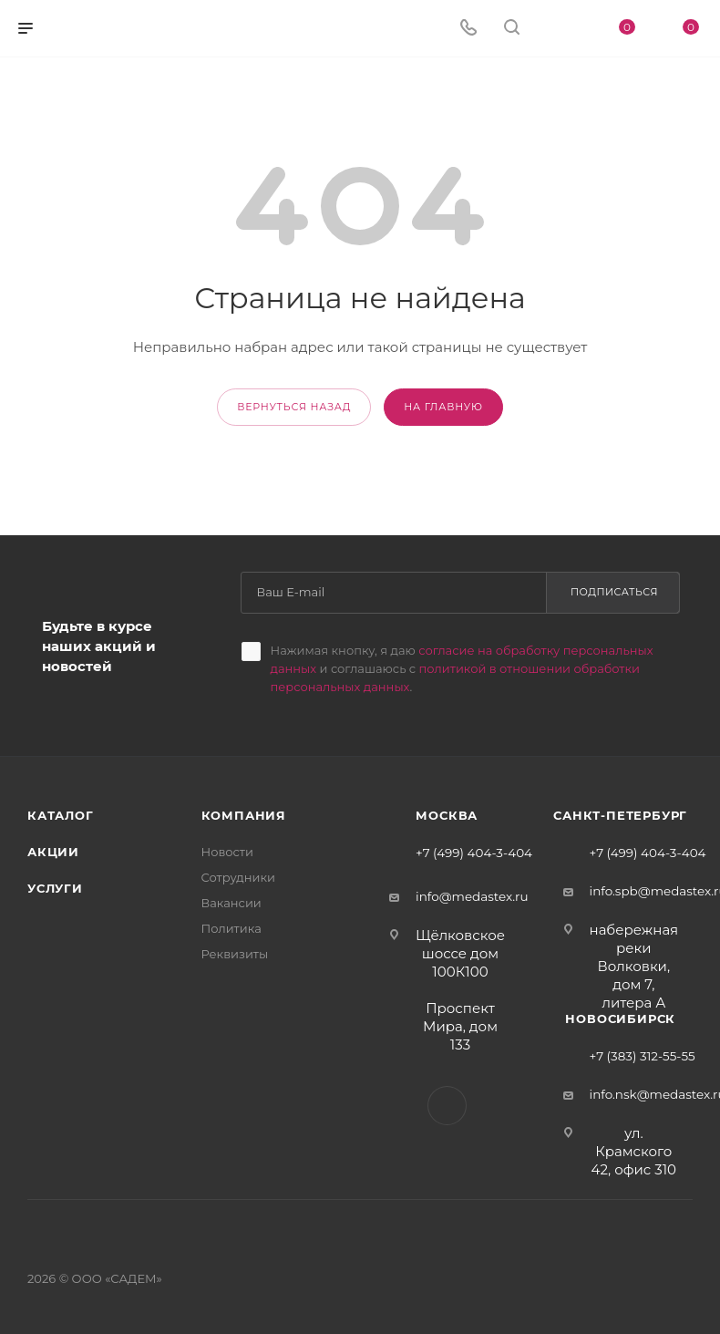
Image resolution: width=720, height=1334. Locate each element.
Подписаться (614, 591)
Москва (447, 815)
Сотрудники (238, 877)
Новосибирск (620, 1018)
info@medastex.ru (472, 896)
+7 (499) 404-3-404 (474, 853)
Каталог (60, 815)
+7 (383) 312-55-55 (642, 1056)
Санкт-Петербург (620, 815)
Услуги (55, 888)
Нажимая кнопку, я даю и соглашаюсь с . (462, 668)
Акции (53, 851)
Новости (227, 851)
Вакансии (231, 902)
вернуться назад (294, 406)
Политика (231, 928)
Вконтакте (447, 1105)
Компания (243, 815)
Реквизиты (235, 953)
